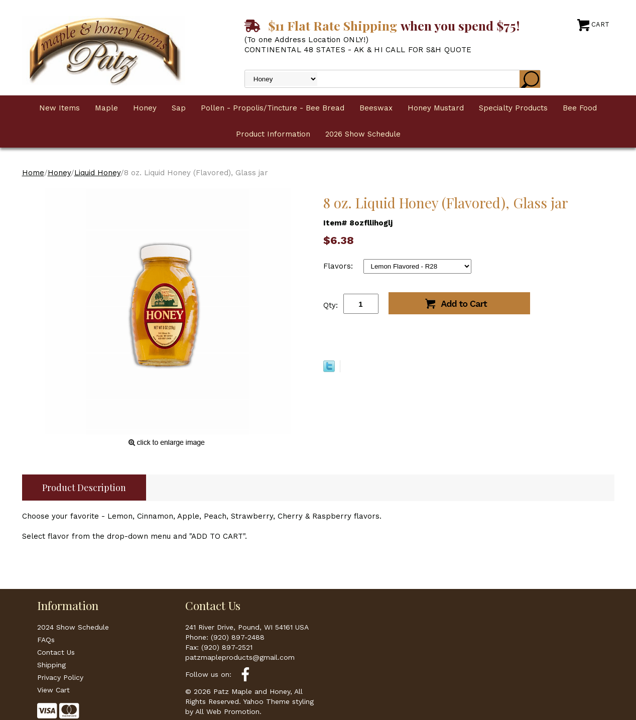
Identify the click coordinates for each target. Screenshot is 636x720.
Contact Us (56, 652)
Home (33, 172)
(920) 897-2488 (238, 637)
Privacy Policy (60, 677)
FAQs (46, 640)
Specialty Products (513, 107)
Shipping (51, 665)
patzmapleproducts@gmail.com (240, 657)
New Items (59, 107)
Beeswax (376, 107)
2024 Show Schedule (73, 627)
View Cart (53, 690)
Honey (145, 107)
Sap (179, 107)
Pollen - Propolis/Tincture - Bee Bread (272, 107)
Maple (106, 107)
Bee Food (580, 107)
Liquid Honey (97, 172)
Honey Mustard (436, 107)
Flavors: (339, 266)
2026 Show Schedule (363, 134)
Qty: (330, 305)
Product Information (273, 134)
